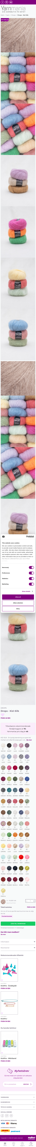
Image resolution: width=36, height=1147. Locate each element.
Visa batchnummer (7, 916)
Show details (26, 591)
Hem (2, 15)
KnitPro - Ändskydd (8, 986)
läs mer (29, 740)
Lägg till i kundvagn (18, 923)
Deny (18, 608)
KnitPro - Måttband (8, 1058)
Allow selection (18, 603)
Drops (13, 15)
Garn (8, 15)
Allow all (18, 597)
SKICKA (26, 1084)
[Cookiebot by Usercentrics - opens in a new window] (26, 537)
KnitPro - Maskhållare (6, 1019)
